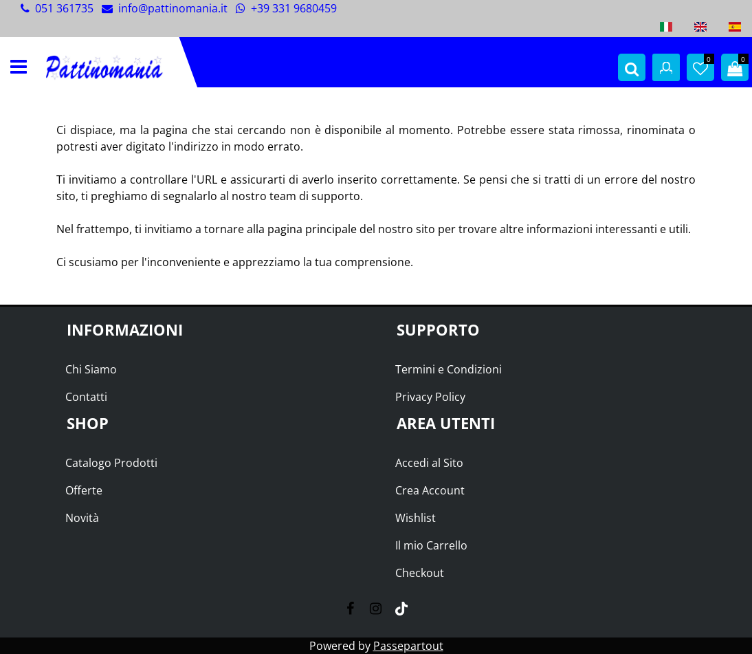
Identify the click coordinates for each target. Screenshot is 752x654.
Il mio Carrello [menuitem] (431, 545)
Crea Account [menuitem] (430, 490)
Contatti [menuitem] (86, 396)
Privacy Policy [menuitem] (430, 396)
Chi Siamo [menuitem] (91, 369)
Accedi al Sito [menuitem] (429, 462)
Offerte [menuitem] (83, 490)
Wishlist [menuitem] (415, 517)
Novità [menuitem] (82, 517)
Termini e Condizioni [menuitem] (448, 369)
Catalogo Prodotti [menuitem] (111, 462)
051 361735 (64, 8)
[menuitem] (666, 27)
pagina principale (312, 229)
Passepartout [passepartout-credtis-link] (408, 645)
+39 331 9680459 (286, 8)
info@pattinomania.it (173, 8)
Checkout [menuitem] (419, 572)
